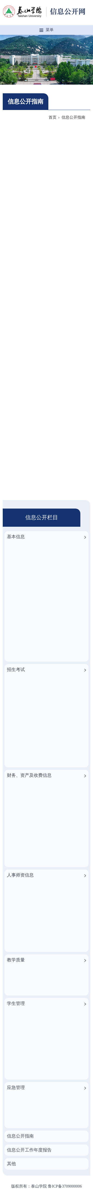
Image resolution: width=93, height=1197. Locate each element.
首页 (53, 117)
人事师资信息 (20, 875)
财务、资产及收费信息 (29, 775)
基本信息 (16, 536)
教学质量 (16, 959)
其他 (11, 1163)
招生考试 (16, 669)
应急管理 (16, 1087)
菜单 (46, 30)
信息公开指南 (73, 117)
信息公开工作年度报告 (29, 1149)
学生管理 (16, 1003)
